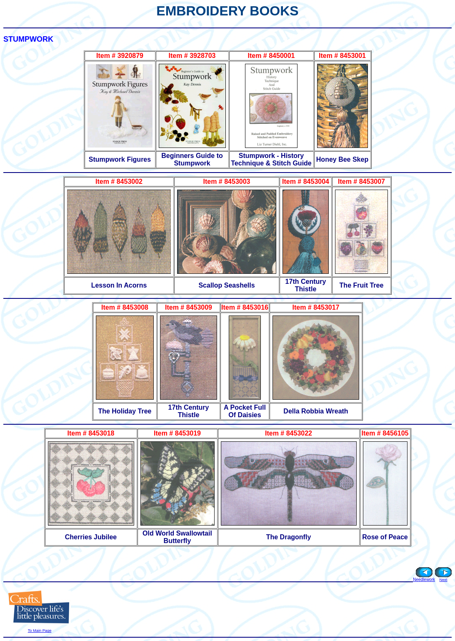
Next (443, 580)
